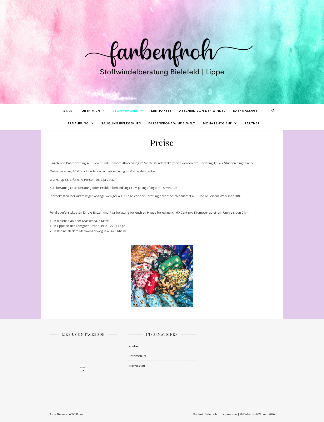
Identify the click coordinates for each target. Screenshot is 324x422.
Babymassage (245, 110)
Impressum (136, 365)
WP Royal (77, 414)
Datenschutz (137, 356)
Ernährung (78, 123)
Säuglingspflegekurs (121, 123)
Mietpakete (161, 110)
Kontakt (134, 346)
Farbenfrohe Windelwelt (171, 123)
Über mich (91, 110)
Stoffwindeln (126, 110)
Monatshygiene (217, 123)
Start (68, 110)
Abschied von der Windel (202, 110)
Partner (252, 123)
